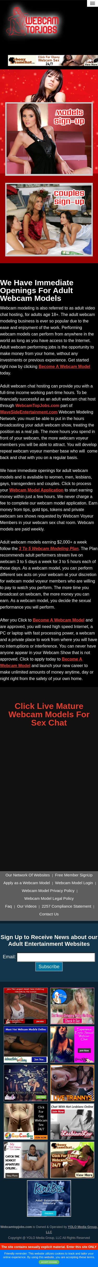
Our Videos (27, 906)
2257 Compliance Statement (66, 906)
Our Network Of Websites (27, 875)
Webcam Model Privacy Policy (48, 890)
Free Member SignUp (74, 875)
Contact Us (49, 914)
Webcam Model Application (36, 490)
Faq (8, 906)
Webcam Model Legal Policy (49, 898)
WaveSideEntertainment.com (28, 412)
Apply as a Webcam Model (26, 883)
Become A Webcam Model (64, 366)
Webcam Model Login (74, 883)
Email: (9, 956)
